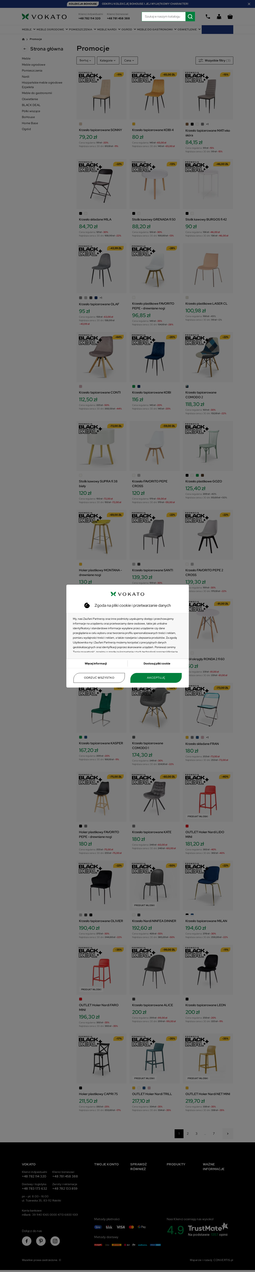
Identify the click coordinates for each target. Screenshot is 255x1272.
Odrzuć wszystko (99, 677)
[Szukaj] (168, 16)
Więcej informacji (96, 663)
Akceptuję (156, 677)
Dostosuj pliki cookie (157, 663)
